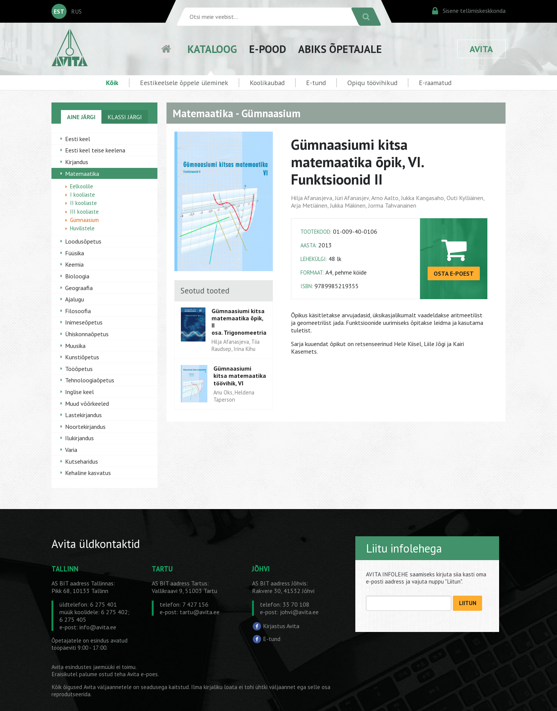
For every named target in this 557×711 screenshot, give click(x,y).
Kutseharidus (81, 461)
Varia (71, 449)
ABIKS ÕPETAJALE (340, 49)
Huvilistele (82, 228)
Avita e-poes (142, 674)
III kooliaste (84, 211)
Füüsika (74, 253)
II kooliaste (83, 202)
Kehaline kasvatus (88, 473)
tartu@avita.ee (199, 612)
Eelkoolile (81, 186)
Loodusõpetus (83, 241)
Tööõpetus (79, 369)
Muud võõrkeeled (87, 403)
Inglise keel (79, 392)
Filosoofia (78, 311)
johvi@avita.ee (299, 612)
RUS (76, 11)
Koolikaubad (267, 82)
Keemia (74, 264)
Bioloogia (77, 276)
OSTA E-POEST (454, 273)
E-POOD (267, 49)
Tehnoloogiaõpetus (89, 380)
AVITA (481, 49)
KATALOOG (212, 49)
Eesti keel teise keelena (95, 150)
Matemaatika (82, 173)
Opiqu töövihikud (372, 82)
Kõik (112, 82)
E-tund (316, 82)
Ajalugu (74, 299)
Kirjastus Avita (281, 626)
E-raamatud (435, 82)
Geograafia (79, 288)
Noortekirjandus (85, 426)
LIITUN (467, 603)
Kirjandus (76, 162)
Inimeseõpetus (84, 322)
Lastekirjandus (83, 415)
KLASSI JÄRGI (124, 117)
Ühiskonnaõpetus (87, 334)
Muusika (75, 345)
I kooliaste (82, 194)
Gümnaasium (84, 220)
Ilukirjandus (79, 438)
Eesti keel (77, 139)
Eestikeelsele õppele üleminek (184, 82)
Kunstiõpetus (82, 357)
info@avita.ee (97, 627)
